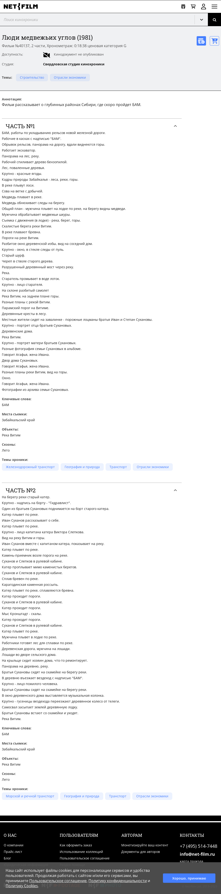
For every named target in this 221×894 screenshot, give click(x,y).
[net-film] (22, 6)
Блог (7, 858)
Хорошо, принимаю (189, 878)
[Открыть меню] (214, 6)
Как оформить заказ (76, 845)
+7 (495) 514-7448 (198, 846)
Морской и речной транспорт (30, 796)
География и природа (82, 467)
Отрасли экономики (70, 77)
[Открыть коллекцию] (183, 6)
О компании (13, 845)
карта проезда (191, 861)
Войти (203, 7)
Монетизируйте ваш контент (144, 845)
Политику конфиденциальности (117, 880)
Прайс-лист (13, 851)
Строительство (32, 77)
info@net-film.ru (197, 854)
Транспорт (118, 467)
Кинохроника (203, 19)
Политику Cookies (22, 885)
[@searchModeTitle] (95, 19)
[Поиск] (214, 19)
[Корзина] (193, 6)
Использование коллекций (81, 851)
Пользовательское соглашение (85, 858)
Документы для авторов (140, 851)
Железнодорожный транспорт (30, 467)
